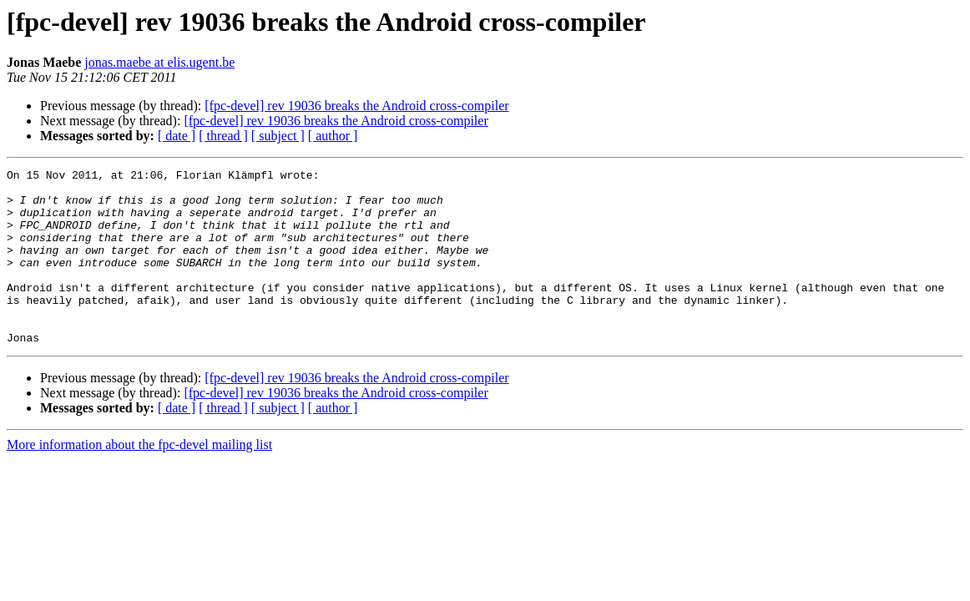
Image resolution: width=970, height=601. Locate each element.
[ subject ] (278, 136)
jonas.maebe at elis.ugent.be (159, 62)
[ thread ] (223, 136)
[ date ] (176, 136)
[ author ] (333, 136)
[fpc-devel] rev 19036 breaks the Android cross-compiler (356, 105)
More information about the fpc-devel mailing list (139, 479)
